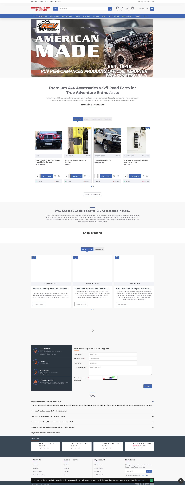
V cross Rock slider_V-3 (103, 160)
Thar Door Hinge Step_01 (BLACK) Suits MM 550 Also (136, 161)
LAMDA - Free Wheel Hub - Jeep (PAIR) (49, 444)
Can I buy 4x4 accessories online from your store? (48, 416)
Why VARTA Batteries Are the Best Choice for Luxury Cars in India (92, 289)
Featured (77, 119)
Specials (108, 119)
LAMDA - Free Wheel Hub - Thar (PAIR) (112, 444)
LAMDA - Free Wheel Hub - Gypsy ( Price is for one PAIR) (81, 444)
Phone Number (79, 358)
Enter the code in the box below (81, 379)
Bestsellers (97, 119)
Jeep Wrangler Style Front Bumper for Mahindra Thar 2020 (48, 161)
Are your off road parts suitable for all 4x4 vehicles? (49, 411)
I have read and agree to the (136, 475)
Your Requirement (80, 367)
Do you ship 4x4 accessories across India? (45, 433)
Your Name (78, 354)
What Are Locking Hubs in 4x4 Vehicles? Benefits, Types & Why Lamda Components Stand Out (51, 289)
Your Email (77, 363)
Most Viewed (35, 438)
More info (141, 480)
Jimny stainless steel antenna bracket (75, 161)
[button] (91, 186)
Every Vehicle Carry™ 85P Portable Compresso (143, 444)
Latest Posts (87, 249)
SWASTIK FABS (70, 156)
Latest (86, 119)
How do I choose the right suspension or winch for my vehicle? (52, 422)
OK (152, 480)
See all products (91, 194)
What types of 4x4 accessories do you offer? (46, 401)
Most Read (99, 249)
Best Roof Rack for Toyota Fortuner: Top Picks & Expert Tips (134, 289)
